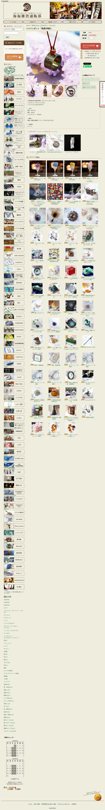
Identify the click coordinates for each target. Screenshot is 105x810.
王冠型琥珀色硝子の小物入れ (54, 394)
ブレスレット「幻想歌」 (71, 360)
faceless (14, 580)
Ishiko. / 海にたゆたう (14, 269)
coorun (14, 351)
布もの (5, 657)
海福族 (5, 676)
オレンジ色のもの (9, 701)
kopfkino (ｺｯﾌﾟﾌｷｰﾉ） (14, 371)
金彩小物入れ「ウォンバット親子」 (37, 342)
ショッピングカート (92, 21)
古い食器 (14, 86)
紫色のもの (7, 695)
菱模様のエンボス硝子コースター (37, 273)
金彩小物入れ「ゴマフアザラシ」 (54, 273)
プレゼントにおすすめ (10, 731)
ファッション (7, 643)
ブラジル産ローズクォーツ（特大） (37, 429)
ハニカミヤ (14, 499)
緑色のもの (7, 692)
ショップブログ (52, 21)
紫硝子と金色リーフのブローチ (90, 193)
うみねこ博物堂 (14, 290)
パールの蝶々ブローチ (54, 342)
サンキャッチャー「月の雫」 (88, 377)
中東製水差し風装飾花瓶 (54, 412)
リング (5, 620)
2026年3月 (6, 602)
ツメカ (14, 445)
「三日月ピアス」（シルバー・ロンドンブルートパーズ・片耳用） (37, 194)
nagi (14, 472)
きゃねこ (14, 337)
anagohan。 (14, 263)
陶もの (5, 659)
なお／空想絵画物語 (14, 466)
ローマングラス (14, 160)
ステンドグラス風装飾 (14, 209)
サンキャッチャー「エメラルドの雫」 (37, 325)
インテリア (7, 681)
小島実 (14, 364)
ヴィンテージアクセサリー (14, 113)
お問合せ (72, 21)
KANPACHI (14, 324)
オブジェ (6, 648)
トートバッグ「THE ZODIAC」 (71, 325)
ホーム (13, 21)
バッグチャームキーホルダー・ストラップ (11, 637)
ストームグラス (14, 222)
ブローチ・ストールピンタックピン (10, 627)
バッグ (5, 646)
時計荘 (14, 452)
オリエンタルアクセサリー (14, 140)
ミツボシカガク (14, 533)
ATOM (18, 789)
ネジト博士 (14, 479)
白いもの (6, 706)
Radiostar (14, 560)
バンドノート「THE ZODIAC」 (71, 307)
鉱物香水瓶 (14, 153)
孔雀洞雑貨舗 (14, 344)
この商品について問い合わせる (92, 51)
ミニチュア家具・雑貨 (14, 236)
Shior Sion (14, 384)
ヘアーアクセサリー (9, 623)
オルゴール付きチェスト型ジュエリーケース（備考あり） (71, 413)
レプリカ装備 (14, 202)
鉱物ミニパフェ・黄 (72, 169)
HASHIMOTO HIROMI (14, 493)
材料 (5, 668)
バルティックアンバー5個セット (54, 429)
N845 (14, 296)
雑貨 (14, 180)
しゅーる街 (14, 405)
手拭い (5, 640)
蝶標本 (14, 215)
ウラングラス (14, 106)
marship (14, 520)
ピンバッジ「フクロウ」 (72, 144)
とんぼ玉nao (14, 459)
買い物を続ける (92, 55)
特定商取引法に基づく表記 (92, 57)
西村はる (14, 506)
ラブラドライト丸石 (54, 290)
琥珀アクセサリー (14, 126)
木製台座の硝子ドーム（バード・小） (88, 290)
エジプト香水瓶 (14, 229)
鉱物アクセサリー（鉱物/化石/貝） (14, 119)
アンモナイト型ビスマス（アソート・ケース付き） (87, 308)
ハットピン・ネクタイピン (11, 630)
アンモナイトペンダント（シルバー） (90, 218)
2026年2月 (6, 605)
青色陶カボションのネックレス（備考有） (54, 325)
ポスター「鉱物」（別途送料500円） (54, 255)
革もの (5, 665)
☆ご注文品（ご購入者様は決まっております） (14, 592)
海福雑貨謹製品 (14, 79)
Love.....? (14, 574)
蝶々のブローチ (37, 307)
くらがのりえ (14, 357)
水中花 (14, 249)
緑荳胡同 (14, 567)
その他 (5, 679)
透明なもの (7, 717)
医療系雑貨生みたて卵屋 (14, 276)
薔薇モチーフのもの (9, 728)
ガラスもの (7, 662)
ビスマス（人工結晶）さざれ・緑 (88, 238)
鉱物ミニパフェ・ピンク (90, 170)
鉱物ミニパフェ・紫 (37, 169)
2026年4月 (6, 599)
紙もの (5, 654)
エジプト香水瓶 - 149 (71, 394)
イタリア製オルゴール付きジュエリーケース (71, 342)
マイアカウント (13, 26)
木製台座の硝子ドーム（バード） (54, 307)
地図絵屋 (14, 432)
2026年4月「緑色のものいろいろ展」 (14, 71)
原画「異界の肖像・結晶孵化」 (71, 377)
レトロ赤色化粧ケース (71, 273)
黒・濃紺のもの (8, 709)
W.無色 (14, 587)
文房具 (14, 187)
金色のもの (7, 712)
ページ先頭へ (98, 798)
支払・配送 (37, 804)
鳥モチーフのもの (9, 720)
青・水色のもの (8, 687)
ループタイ (7, 633)
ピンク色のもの (8, 698)
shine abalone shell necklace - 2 (55, 144)
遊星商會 (14, 553)
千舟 (14, 438)
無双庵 (14, 540)
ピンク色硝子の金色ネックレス (88, 255)
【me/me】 (14, 547)
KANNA (14, 317)
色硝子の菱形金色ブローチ (71, 255)
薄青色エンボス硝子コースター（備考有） (71, 290)
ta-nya (14, 418)
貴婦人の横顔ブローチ (88, 325)
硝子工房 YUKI (14, 310)
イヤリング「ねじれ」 (37, 238)
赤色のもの (7, 684)
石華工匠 (14, 411)
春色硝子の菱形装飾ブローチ (37, 394)
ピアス (5, 608)
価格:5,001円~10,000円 (89, 87)
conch (14, 378)
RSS (10, 789)
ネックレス (7, 615)
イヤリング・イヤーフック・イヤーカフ (13, 611)
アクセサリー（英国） (14, 147)
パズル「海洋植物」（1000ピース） (37, 412)
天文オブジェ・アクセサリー (14, 174)
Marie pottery (14, 526)
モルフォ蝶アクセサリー (14, 133)
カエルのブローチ (88, 394)
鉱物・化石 (14, 167)
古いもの (14, 99)
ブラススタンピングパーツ (14, 242)
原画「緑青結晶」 (54, 359)
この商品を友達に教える (92, 53)
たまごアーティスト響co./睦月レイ (14, 425)
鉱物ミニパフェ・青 (55, 169)
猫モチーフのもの (9, 725)
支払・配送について (33, 21)
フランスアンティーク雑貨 (11, 673)
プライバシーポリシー (64, 804)
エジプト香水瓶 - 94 (37, 255)
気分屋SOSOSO (14, 330)
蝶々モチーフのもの (9, 723)
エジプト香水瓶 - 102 (72, 192)
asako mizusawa (14, 256)
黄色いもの (7, 690)
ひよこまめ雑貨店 (14, 513)
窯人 (14, 303)
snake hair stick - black (88, 341)
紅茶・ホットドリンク (14, 92)
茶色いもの (7, 703)
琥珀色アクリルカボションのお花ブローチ (72, 218)
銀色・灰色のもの (9, 714)
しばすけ (14, 391)
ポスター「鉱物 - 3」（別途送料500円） (55, 193)
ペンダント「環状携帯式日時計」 (37, 144)
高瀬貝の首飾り (88, 411)
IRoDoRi (14, 283)
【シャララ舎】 (14, 398)
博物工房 (14, 486)
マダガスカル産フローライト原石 (88, 273)
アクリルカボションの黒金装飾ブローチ (55, 218)
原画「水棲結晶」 (37, 359)
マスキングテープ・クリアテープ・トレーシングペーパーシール (14, 195)
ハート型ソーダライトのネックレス (37, 218)
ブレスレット (7, 618)
